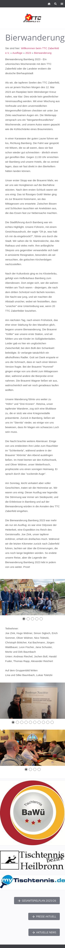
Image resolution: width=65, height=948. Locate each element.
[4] (37, 619)
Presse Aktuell (44, 916)
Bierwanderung (42, 52)
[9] (48, 722)
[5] (41, 619)
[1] (24, 619)
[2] (28, 619)
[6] (35, 722)
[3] (32, 619)
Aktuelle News (44, 932)
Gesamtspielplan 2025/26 (37, 900)
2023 (28, 52)
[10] (52, 722)
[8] (43, 722)
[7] (39, 722)
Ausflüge (17, 52)
